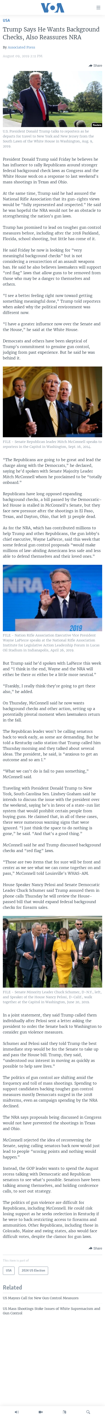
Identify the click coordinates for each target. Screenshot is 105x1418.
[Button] (95, 66)
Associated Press (21, 47)
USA (6, 21)
